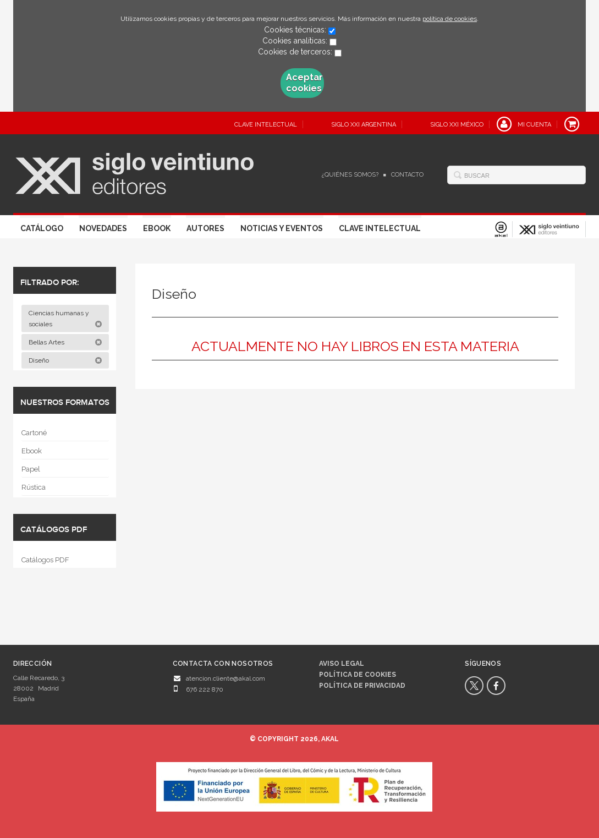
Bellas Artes (65, 342)
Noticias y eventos (281, 228)
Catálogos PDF (45, 560)
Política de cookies (357, 674)
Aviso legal (341, 663)
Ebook (157, 228)
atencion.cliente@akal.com (225, 678)
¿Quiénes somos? (350, 174)
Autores (205, 228)
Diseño (65, 360)
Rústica (33, 487)
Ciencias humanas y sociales (65, 318)
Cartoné (34, 433)
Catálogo (41, 228)
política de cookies (449, 19)
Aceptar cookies (304, 83)
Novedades (103, 228)
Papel (30, 469)
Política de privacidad (362, 685)
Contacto (407, 174)
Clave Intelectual (380, 228)
